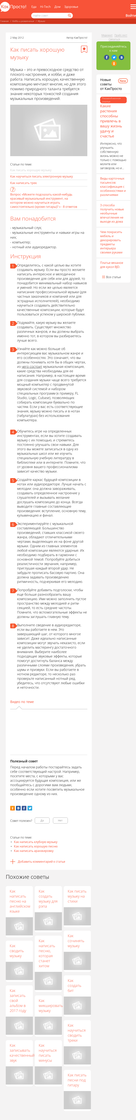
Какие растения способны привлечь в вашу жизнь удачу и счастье (111, 121)
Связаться (114, 39)
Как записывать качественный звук (22, 1053)
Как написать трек (23, 183)
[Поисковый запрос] (52, 15)
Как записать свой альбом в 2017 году (18, 1000)
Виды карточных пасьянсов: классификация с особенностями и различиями (113, 186)
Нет (60, 820)
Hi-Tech (45, 7)
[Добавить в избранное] (84, 49)
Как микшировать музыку (51, 1005)
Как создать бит (74, 985)
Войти (131, 15)
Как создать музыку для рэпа (48, 899)
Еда (33, 7)
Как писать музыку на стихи (77, 896)
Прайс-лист (120, 35)
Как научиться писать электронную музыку (41, 176)
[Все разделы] (133, 6)
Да (42, 820)
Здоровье (71, 7)
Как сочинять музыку (76, 940)
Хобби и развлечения (23, 21)
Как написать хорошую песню (36, 846)
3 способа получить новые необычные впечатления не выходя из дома (112, 213)
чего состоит (32, 366)
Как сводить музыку (17, 950)
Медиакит (107, 35)
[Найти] (69, 15)
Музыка (41, 21)
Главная (4, 21)
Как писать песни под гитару (77, 1080)
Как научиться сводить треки (77, 1033)
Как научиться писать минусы (48, 1053)
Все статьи (113, 277)
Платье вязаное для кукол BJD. (111, 265)
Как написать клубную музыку (35, 842)
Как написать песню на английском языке (20, 901)
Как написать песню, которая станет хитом (47, 953)
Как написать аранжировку (34, 851)
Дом (57, 7)
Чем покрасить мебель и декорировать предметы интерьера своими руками (111, 242)
